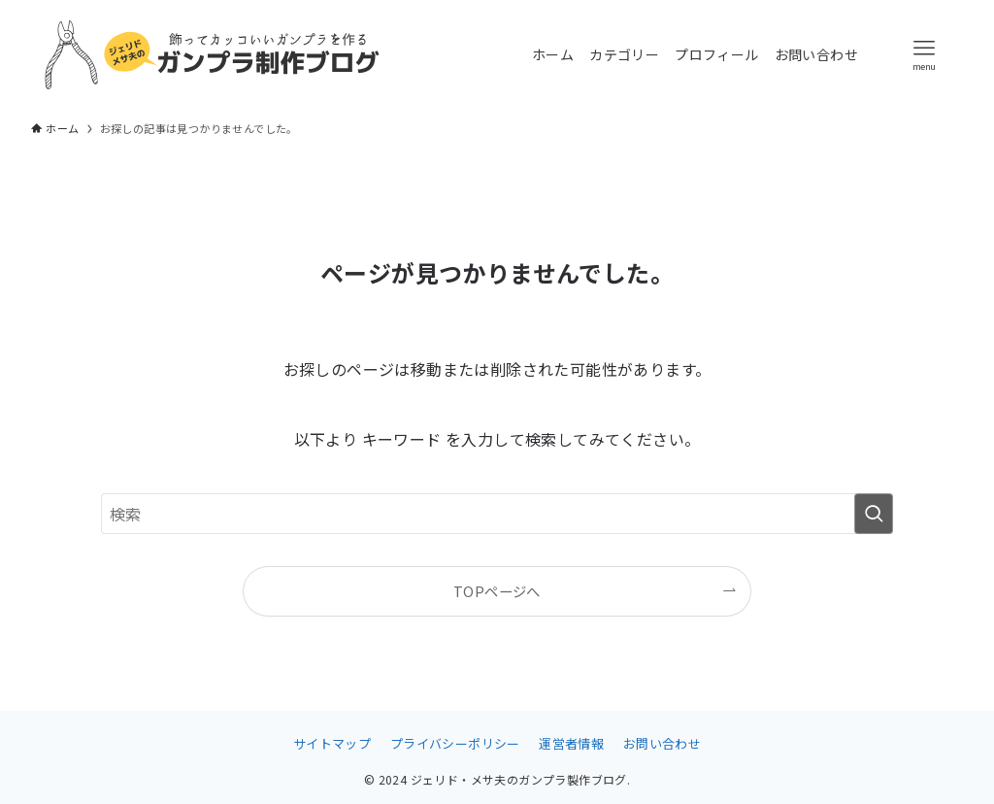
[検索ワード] (497, 513)
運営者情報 (571, 743)
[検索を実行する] (873, 513)
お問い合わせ (662, 743)
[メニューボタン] (924, 54)
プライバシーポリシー (455, 743)
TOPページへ (497, 591)
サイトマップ (332, 743)
